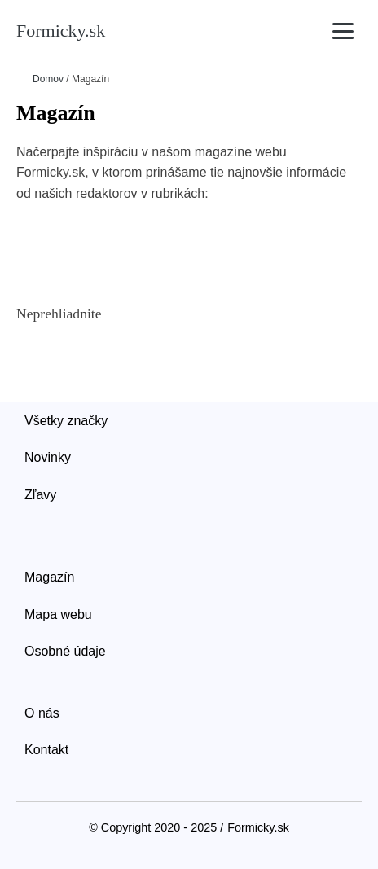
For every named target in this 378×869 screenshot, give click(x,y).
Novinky (47, 457)
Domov (48, 79)
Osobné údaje (65, 651)
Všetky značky (66, 421)
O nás (41, 713)
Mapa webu (58, 614)
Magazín (49, 577)
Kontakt (46, 750)
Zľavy (40, 495)
